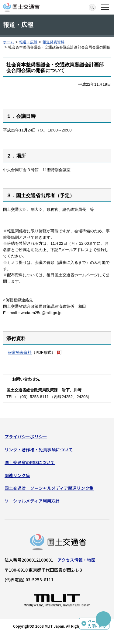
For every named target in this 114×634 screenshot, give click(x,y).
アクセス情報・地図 (76, 560)
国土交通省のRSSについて (30, 462)
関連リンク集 (17, 475)
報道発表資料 (53, 42)
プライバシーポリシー (26, 436)
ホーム (8, 42)
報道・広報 (28, 42)
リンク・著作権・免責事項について (39, 449)
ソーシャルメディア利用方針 (32, 501)
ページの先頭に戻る (97, 624)
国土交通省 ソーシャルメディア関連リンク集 (49, 488)
